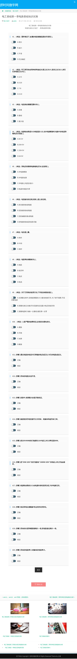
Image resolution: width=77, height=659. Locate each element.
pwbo (15, 21)
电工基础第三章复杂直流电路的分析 (15, 645)
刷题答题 (8, 11)
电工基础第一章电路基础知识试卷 (20, 16)
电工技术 (15, 11)
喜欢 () (38, 585)
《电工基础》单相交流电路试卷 (14, 648)
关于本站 (19, 656)
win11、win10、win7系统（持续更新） (16, 597)
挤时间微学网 (34, 656)
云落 (59, 656)
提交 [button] (38, 570)
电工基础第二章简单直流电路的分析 (62, 597)
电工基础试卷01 (45, 648)
